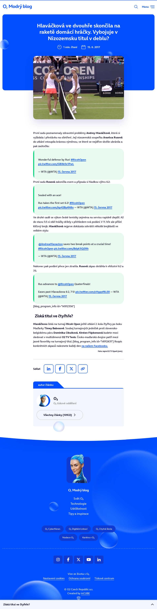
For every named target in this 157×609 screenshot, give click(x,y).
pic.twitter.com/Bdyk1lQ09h (71, 248)
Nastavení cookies (54, 578)
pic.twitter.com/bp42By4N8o (56, 207)
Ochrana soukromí (79, 578)
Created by (78, 596)
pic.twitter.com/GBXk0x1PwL (56, 164)
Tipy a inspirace (63, 64)
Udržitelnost (60, 53)
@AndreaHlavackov (51, 244)
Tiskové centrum (104, 578)
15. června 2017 (67, 171)
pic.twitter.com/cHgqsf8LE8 (92, 291)
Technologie (60, 41)
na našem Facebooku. (95, 346)
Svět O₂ (57, 30)
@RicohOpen (66, 284)
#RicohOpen (78, 159)
